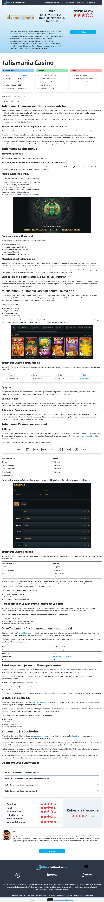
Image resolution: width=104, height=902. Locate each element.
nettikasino (77, 736)
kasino (92, 131)
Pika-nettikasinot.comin (25, 633)
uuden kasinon (41, 736)
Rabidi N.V (68, 656)
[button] (52, 772)
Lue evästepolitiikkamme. (63, 900)
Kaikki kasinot (69, 3)
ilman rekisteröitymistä (88, 436)
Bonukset (80, 3)
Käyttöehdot (41, 895)
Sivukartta (78, 895)
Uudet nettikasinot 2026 (54, 3)
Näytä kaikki (86, 378)
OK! (50, 900)
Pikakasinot (6, 96)
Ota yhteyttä (29, 895)
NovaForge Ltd (58, 656)
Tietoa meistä (16, 895)
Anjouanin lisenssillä (38, 702)
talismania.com (24, 75)
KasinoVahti (88, 895)
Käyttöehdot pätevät (83, 35)
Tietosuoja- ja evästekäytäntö (60, 895)
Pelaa (83, 32)
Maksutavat (91, 3)
